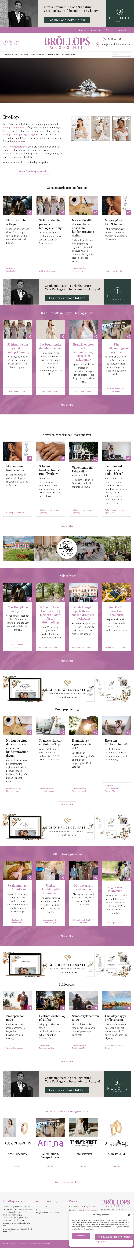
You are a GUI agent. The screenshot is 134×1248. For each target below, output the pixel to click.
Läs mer (18, 1166)
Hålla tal (121, 923)
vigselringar (30, 134)
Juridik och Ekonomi (46, 791)
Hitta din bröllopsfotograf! (116, 742)
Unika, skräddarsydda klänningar (50, 889)
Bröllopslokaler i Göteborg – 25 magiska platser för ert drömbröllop (50, 614)
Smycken (119, 271)
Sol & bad (119, 1045)
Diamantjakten (10, 153)
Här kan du (83, 1210)
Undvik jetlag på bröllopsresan (116, 1017)
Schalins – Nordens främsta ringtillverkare (50, 470)
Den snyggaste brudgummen (83, 887)
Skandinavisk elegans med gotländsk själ (114, 470)
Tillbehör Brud (85, 391)
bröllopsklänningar (13, 134)
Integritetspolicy (101, 1242)
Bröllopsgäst (17, 920)
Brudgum (89, 920)
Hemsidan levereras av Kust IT (40, 1244)
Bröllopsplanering (79, 268)
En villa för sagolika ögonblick (116, 611)
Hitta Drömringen (45, 510)
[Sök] (121, 54)
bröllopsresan (18, 141)
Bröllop (82, 30)
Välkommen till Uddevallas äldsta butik (82, 471)
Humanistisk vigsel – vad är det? (81, 744)
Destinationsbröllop (46, 1048)
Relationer (76, 791)
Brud (41, 271)
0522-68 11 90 (114, 39)
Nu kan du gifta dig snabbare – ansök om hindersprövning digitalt (83, 227)
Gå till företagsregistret (67, 1182)
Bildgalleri (109, 786)
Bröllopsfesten (12, 268)
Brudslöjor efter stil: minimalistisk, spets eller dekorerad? (83, 352)
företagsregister (17, 146)
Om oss (109, 30)
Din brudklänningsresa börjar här (117, 348)
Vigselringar (43, 513)
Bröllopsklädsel (17, 923)
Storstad (108, 1048)
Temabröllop (11, 271)
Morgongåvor (110, 271)
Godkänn (81, 1236)
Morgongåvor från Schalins (15, 468)
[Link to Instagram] (11, 42)
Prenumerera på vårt (82, 1207)
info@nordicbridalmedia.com (116, 44)
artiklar (57, 134)
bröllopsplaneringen (13, 127)
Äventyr (9, 1048)
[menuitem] (82, 30)
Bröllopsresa (18, 1048)
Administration (24, 1244)
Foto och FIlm (110, 791)
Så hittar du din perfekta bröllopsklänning (17, 348)
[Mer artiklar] (67, 405)
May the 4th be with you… (18, 609)
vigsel (83, 271)
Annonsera (96, 30)
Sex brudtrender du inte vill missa (50, 346)
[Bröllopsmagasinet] (67, 42)
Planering (75, 271)
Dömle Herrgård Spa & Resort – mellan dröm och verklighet (83, 612)
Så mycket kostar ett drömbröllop (50, 742)
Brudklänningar (50, 271)
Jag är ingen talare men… (116, 889)
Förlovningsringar (111, 510)
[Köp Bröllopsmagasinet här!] (33, 171)
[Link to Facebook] (5, 42)
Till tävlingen (13, 100)
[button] (129, 1215)
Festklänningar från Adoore (17, 887)
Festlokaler (56, 647)
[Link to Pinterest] (16, 42)
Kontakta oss (124, 30)
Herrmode (116, 391)
